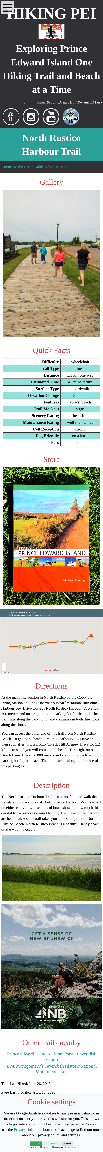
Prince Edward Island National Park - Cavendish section (52, 1056)
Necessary (33, 1147)
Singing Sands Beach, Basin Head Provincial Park (62, 102)
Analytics (44, 1147)
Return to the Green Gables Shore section (35, 167)
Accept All (36, 1144)
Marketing (70, 1147)
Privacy (20, 1129)
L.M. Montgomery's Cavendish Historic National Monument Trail (52, 1069)
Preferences (57, 1147)
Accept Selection (51, 1144)
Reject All (67, 1144)
